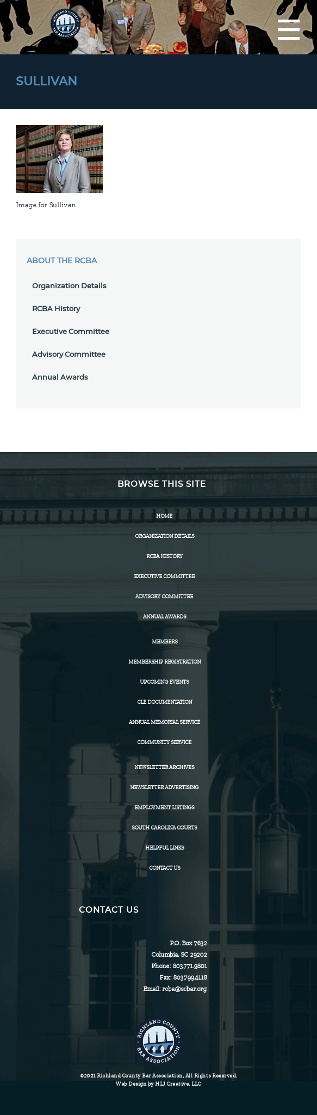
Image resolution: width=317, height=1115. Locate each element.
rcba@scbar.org (184, 989)
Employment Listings (164, 807)
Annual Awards (60, 377)
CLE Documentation (164, 702)
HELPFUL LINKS (164, 848)
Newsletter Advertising (164, 787)
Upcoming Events (164, 682)
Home (164, 516)
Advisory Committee (68, 354)
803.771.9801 (189, 966)
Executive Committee (70, 332)
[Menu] (289, 30)
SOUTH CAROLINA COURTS (164, 828)
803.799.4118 (190, 977)
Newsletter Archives (164, 767)
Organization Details (69, 286)
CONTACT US (164, 868)
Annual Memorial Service (164, 722)
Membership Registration (164, 662)
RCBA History (56, 309)
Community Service (164, 742)
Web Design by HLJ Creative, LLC (158, 1084)
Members (164, 642)
